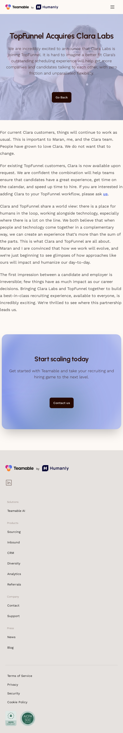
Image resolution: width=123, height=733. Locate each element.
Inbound (13, 542)
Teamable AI (16, 510)
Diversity (13, 563)
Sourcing (13, 532)
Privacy (12, 684)
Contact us (61, 403)
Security (13, 693)
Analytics (14, 574)
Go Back (62, 97)
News (11, 637)
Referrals (14, 584)
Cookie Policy (17, 702)
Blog (10, 647)
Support (13, 616)
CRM (10, 553)
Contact (13, 605)
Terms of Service (19, 676)
